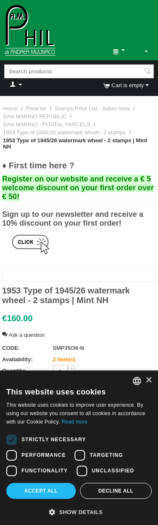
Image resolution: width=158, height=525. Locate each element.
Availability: (17, 359)
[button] (79, 511)
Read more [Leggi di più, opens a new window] (75, 422)
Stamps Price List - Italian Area (92, 108)
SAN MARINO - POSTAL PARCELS (46, 124)
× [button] (148, 380)
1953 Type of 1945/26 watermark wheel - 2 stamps (64, 132)
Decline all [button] (115, 491)
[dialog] (79, 447)
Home (10, 108)
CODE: (11, 348)
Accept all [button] (41, 491)
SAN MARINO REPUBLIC (35, 116)
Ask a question (23, 335)
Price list (36, 108)
